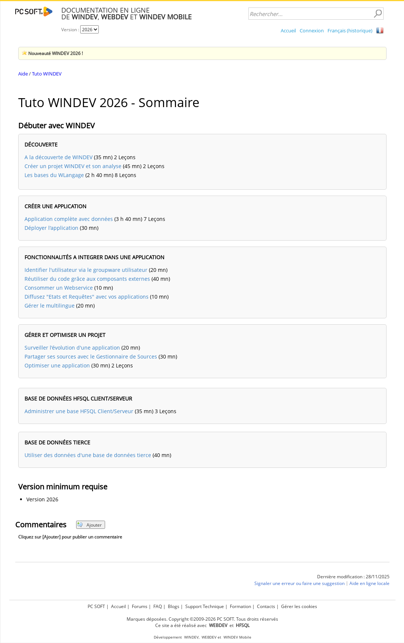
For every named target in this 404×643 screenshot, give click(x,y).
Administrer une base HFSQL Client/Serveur (79, 411)
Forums (139, 606)
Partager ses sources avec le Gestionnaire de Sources (91, 356)
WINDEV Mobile (237, 637)
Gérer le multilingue (50, 305)
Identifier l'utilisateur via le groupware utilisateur (86, 269)
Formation (240, 606)
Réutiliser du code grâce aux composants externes (87, 278)
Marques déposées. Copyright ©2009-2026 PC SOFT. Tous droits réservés (202, 619)
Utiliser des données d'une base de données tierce (88, 455)
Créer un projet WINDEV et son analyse (73, 166)
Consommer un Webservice (59, 287)
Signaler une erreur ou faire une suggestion (299, 583)
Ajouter (89, 525)
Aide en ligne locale (369, 583)
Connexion (312, 30)
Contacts (266, 606)
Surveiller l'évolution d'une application (72, 347)
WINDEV (191, 637)
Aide (23, 73)
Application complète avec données (69, 218)
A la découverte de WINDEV (58, 157)
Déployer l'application (51, 227)
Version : (70, 29)
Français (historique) (350, 30)
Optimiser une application (57, 365)
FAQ (157, 606)
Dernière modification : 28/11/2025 (353, 576)
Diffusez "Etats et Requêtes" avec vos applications (87, 296)
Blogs (173, 606)
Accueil (288, 30)
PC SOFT (96, 606)
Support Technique (204, 606)
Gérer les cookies (299, 606)
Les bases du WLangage (54, 175)
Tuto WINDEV (47, 73)
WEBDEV (209, 637)
